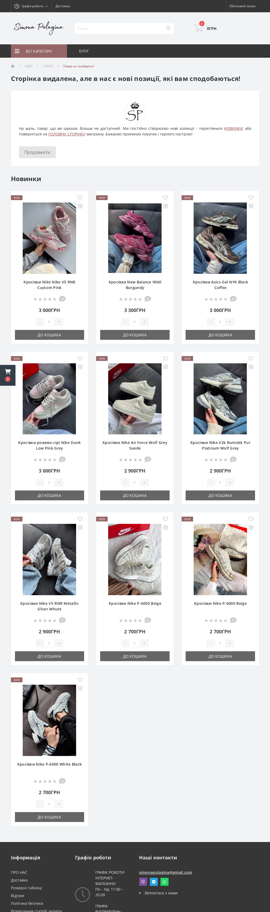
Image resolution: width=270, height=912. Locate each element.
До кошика (49, 334)
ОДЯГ (29, 66)
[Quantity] (49, 322)
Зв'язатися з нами (161, 892)
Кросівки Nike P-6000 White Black (49, 764)
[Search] (168, 28)
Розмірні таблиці (26, 887)
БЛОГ (84, 50)
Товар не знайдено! (78, 66)
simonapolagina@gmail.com (165, 872)
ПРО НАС (19, 872)
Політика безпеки (27, 903)
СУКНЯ (48, 66)
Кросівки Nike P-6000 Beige (135, 603)
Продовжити (37, 152)
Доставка (63, 6)
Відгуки (17, 895)
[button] (7, 375)
